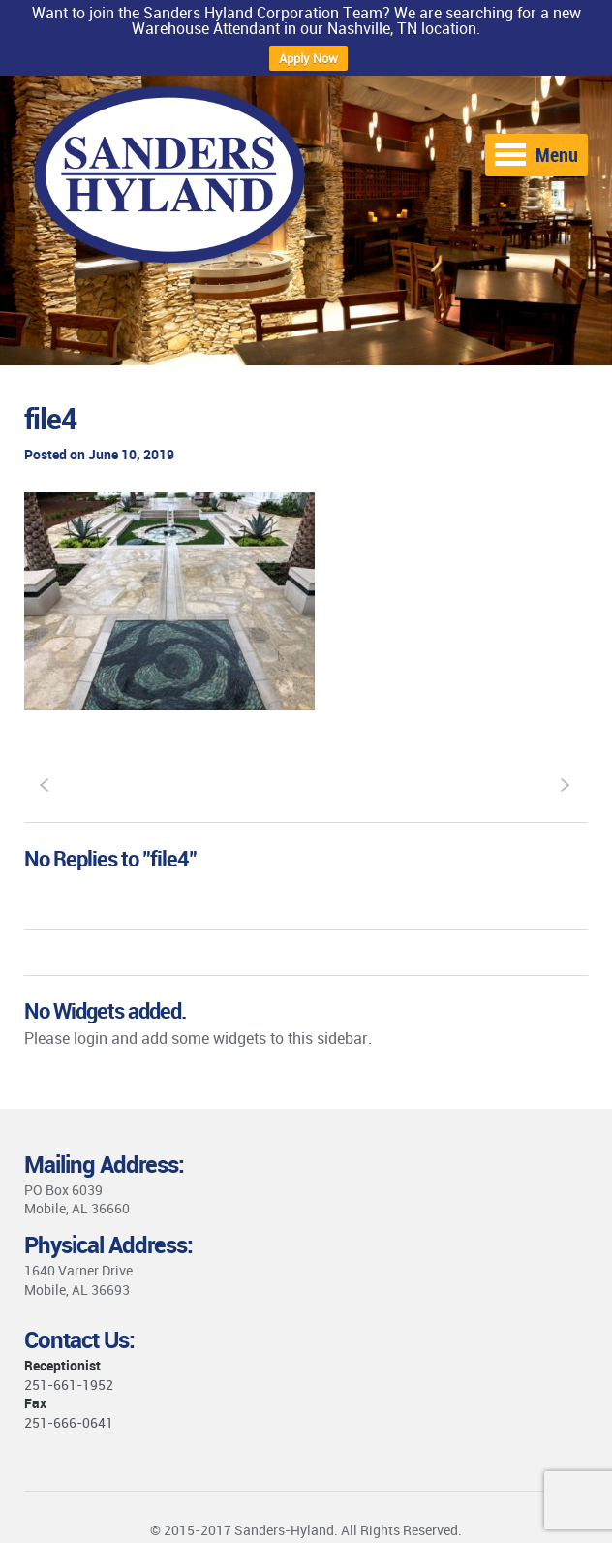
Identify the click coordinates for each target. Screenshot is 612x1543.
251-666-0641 (68, 1422)
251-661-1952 (68, 1384)
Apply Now (308, 58)
